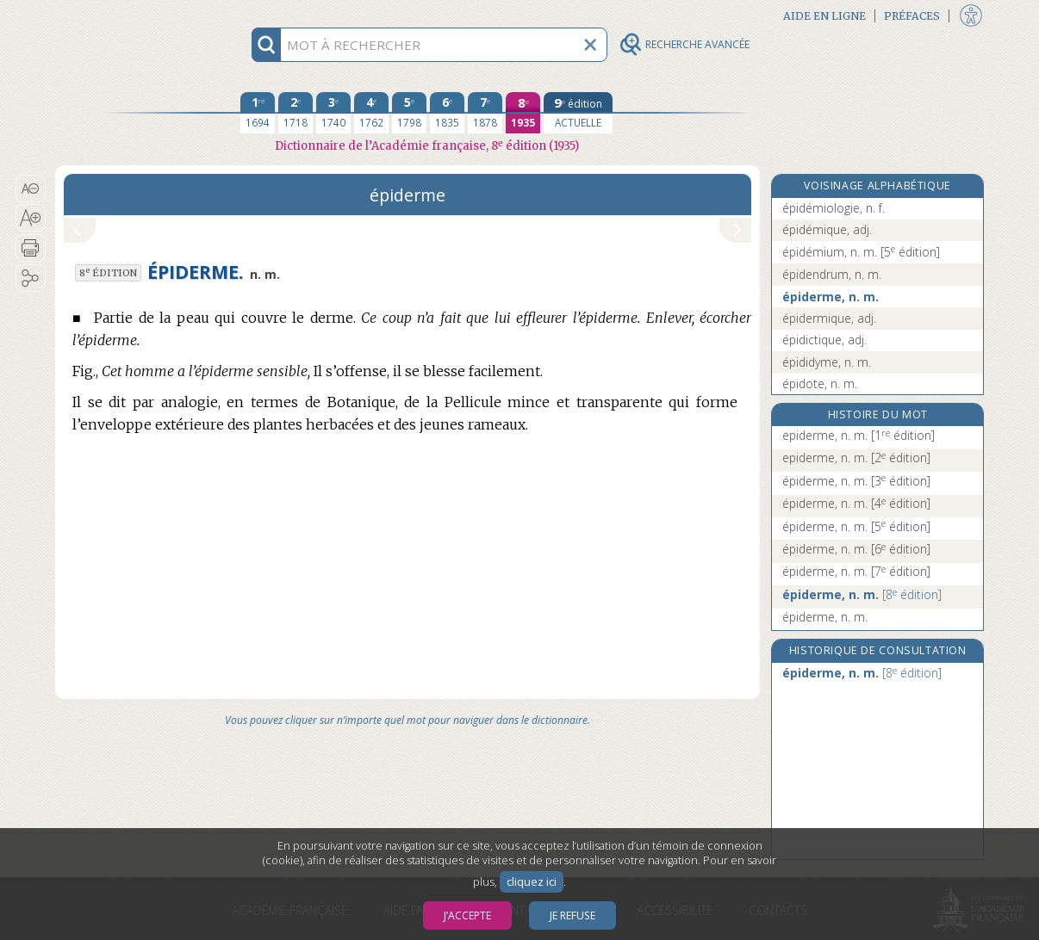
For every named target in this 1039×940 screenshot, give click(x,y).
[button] (31, 188)
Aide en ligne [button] (824, 15)
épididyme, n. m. (826, 362)
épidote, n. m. (819, 383)
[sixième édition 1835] (447, 112)
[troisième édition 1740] (333, 112)
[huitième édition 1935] (523, 112)
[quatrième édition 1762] (371, 112)
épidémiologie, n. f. (833, 208)
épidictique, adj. (824, 339)
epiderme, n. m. (858, 435)
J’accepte (467, 915)
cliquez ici (532, 882)
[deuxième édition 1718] (295, 112)
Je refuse (572, 915)
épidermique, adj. (829, 318)
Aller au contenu (122, 15)
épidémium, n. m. (861, 252)
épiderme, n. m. (830, 296)
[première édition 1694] (257, 112)
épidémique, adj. (827, 229)
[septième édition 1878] (485, 112)
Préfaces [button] (912, 15)
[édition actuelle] (578, 112)
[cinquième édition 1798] (409, 112)
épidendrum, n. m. (831, 274)
